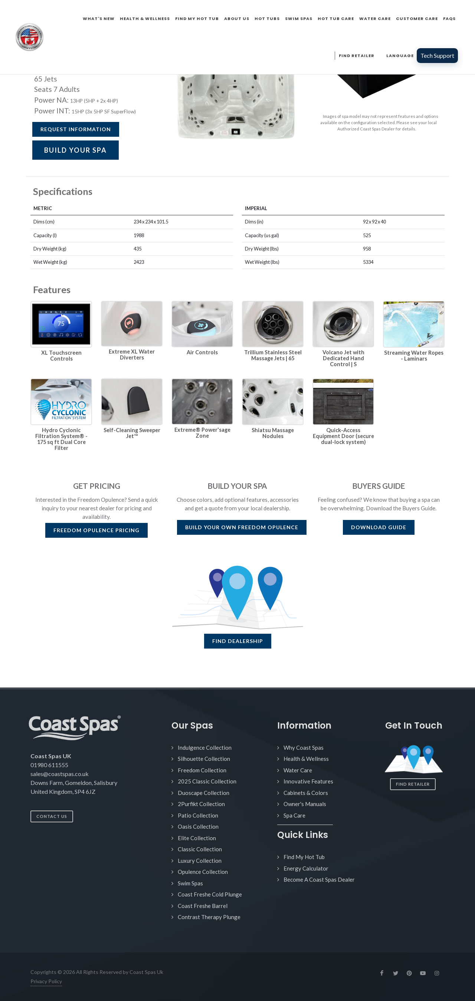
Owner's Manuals (305, 804)
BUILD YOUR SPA (75, 150)
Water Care (298, 770)
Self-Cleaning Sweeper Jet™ (132, 433)
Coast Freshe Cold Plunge (210, 894)
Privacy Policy (46, 981)
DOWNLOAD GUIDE (378, 527)
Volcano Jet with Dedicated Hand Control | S (343, 358)
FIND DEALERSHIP (237, 641)
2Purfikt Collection (201, 804)
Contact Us (51, 816)
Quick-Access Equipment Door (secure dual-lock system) (343, 436)
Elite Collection (197, 838)
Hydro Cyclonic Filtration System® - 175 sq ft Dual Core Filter (61, 439)
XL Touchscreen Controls (61, 355)
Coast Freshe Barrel (202, 905)
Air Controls (202, 352)
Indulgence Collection (205, 747)
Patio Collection (198, 815)
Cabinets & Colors (306, 792)
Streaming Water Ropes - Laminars (413, 355)
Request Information (75, 129)
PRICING (96, 530)
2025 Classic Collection (207, 781)
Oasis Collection (198, 826)
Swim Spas (190, 883)
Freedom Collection (202, 770)
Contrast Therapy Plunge (209, 917)
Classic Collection (200, 849)
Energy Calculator (306, 868)
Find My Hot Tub (304, 856)
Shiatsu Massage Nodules (273, 433)
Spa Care (294, 815)
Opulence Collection (203, 871)
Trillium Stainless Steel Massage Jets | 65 (273, 355)
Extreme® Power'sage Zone (202, 433)
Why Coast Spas (304, 747)
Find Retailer (413, 784)
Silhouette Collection (204, 758)
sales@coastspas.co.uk (59, 773)
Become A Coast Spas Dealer (319, 879)
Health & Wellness (306, 758)
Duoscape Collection (203, 792)
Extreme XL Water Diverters (132, 354)
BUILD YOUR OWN (241, 527)
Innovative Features (308, 781)
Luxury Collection (200, 860)
